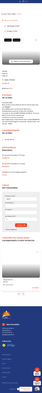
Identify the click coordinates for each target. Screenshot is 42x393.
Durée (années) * (9, 203)
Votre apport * (9, 209)
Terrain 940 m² (8, 281)
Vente (9, 14)
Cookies (4, 377)
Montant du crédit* (10, 196)
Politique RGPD (6, 372)
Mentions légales (6, 359)
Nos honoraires (6, 368)
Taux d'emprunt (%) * (10, 216)
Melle (14, 14)
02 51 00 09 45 (7, 332)
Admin (4, 363)
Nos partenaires (6, 354)
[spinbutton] (21, 219)
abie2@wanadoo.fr (8, 335)
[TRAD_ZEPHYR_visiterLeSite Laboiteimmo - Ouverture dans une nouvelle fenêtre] (24, 389)
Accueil (3, 14)
